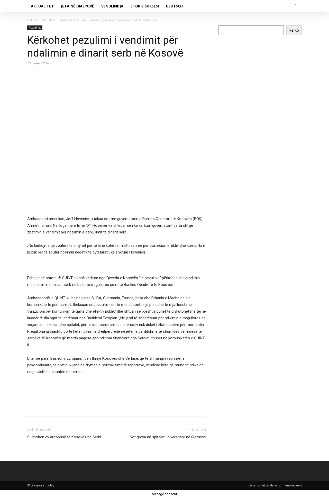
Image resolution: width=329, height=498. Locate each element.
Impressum (293, 485)
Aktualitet (49, 20)
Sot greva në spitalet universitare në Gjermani (168, 437)
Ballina (32, 20)
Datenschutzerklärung (264, 485)
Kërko (294, 30)
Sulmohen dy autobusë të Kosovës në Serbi (64, 437)
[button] (295, 6)
